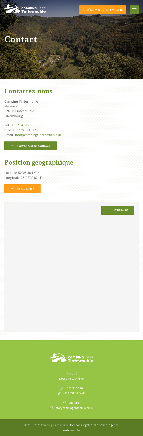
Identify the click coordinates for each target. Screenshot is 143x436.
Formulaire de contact (33, 146)
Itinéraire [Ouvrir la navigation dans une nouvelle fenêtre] (121, 210)
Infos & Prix (25, 189)
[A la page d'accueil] (25, 8)
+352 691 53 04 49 (25, 130)
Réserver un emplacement (105, 10)
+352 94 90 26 (21, 125)
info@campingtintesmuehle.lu (38, 135)
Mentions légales (81, 425)
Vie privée (100, 425)
